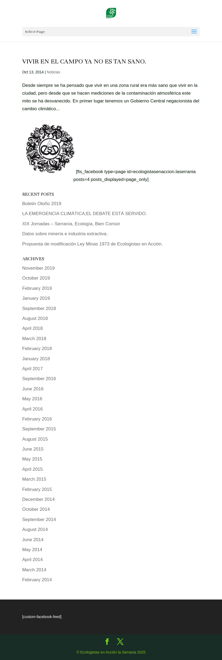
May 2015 (32, 459)
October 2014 (36, 509)
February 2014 (37, 579)
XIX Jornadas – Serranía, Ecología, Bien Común (71, 223)
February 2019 (37, 288)
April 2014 (32, 559)
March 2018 (34, 338)
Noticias (53, 72)
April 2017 (32, 368)
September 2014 (39, 519)
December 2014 (38, 499)
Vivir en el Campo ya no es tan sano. (84, 61)
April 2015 (32, 469)
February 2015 (37, 489)
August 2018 (35, 318)
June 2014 (32, 539)
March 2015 (34, 479)
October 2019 (36, 278)
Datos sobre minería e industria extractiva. (65, 233)
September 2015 (39, 428)
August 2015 (35, 439)
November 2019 (38, 268)
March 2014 (34, 569)
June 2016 (32, 388)
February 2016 (37, 419)
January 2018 (36, 358)
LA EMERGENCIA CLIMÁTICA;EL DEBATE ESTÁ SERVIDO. (84, 213)
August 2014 (35, 529)
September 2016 (39, 378)
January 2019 (36, 298)
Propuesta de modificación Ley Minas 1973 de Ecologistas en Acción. (92, 244)
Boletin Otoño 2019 (41, 203)
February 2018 (37, 348)
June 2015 (32, 449)
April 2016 (32, 409)
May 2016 (32, 398)
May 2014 (32, 549)
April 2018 (32, 328)
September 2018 (39, 308)
